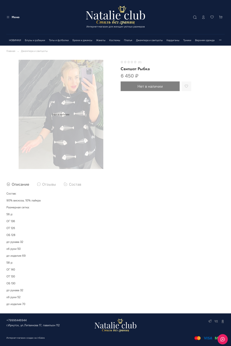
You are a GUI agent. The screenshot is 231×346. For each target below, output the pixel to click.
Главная (10, 51)
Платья (128, 40)
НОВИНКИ (15, 40)
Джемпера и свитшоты (149, 40)
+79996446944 (16, 320)
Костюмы (114, 40)
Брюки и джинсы (82, 40)
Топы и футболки (59, 40)
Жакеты (100, 40)
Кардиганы (173, 40)
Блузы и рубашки (35, 40)
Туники (187, 40)
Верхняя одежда (204, 40)
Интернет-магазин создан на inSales (25, 337)
